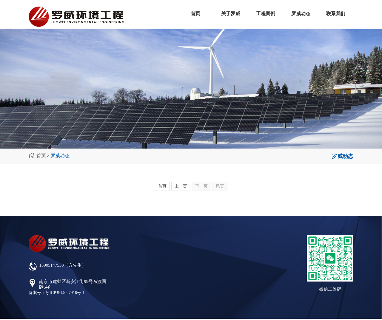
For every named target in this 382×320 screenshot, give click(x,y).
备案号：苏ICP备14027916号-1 (56, 292)
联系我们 (335, 13)
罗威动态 (300, 13)
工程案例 (265, 13)
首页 (195, 13)
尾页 (220, 186)
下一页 (201, 186)
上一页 (181, 186)
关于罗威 (230, 13)
